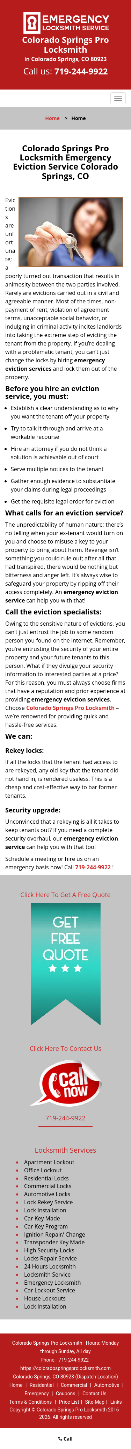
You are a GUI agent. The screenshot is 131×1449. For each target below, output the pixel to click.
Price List (69, 1402)
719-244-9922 (81, 71)
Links (116, 1402)
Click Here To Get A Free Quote (65, 894)
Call (65, 1438)
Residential (42, 1385)
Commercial (74, 1385)
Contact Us (94, 1393)
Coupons (65, 1393)
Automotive (106, 1385)
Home (52, 118)
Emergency (36, 1393)
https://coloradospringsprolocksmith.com (65, 1368)
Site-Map (94, 1402)
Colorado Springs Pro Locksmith (70, 708)
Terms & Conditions (30, 1402)
